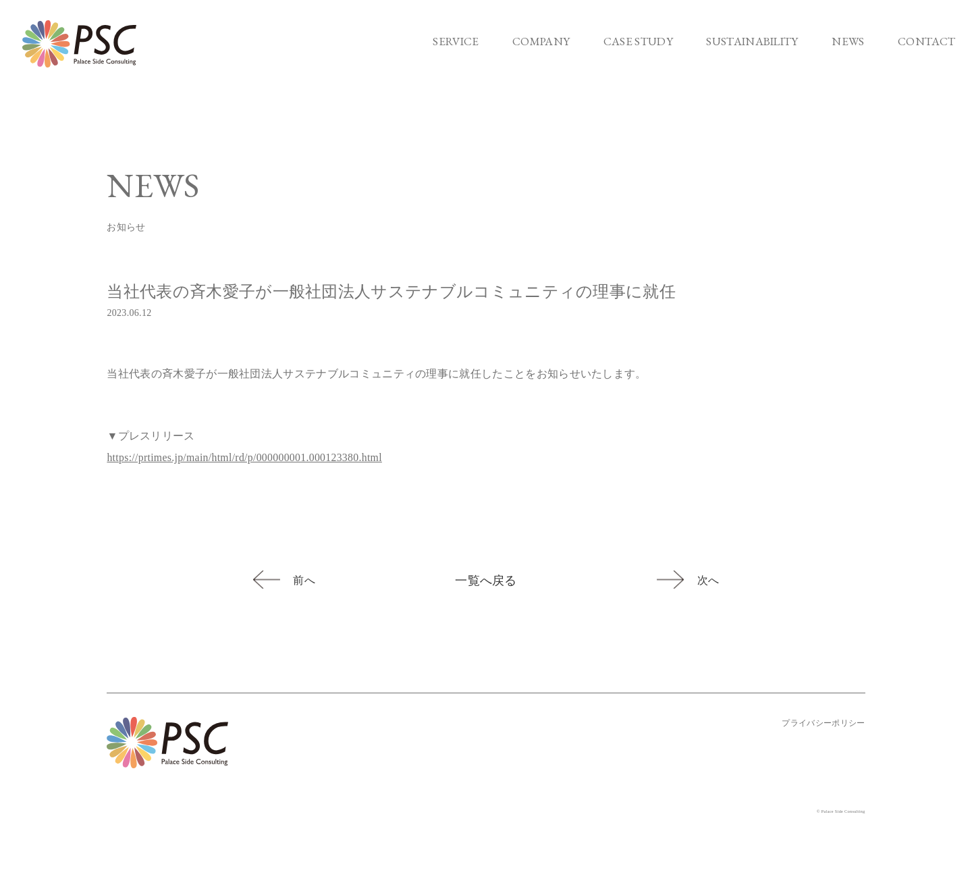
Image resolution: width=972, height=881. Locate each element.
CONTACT (926, 41)
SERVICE (456, 41)
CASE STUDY (638, 41)
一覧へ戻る (486, 580)
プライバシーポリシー (823, 723)
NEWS (848, 41)
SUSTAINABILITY (752, 41)
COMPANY (541, 41)
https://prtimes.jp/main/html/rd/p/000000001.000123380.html (246, 457)
